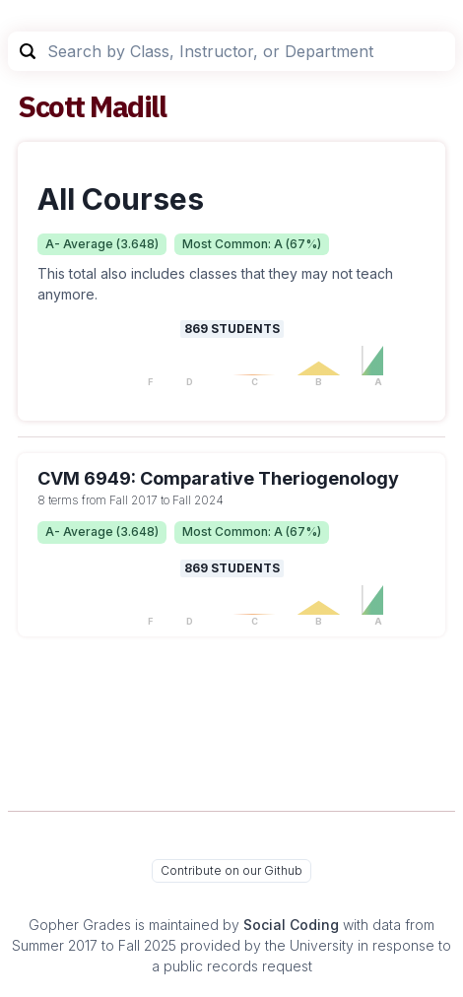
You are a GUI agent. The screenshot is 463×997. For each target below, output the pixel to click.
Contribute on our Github (231, 870)
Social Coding (291, 924)
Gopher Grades (80, 924)
